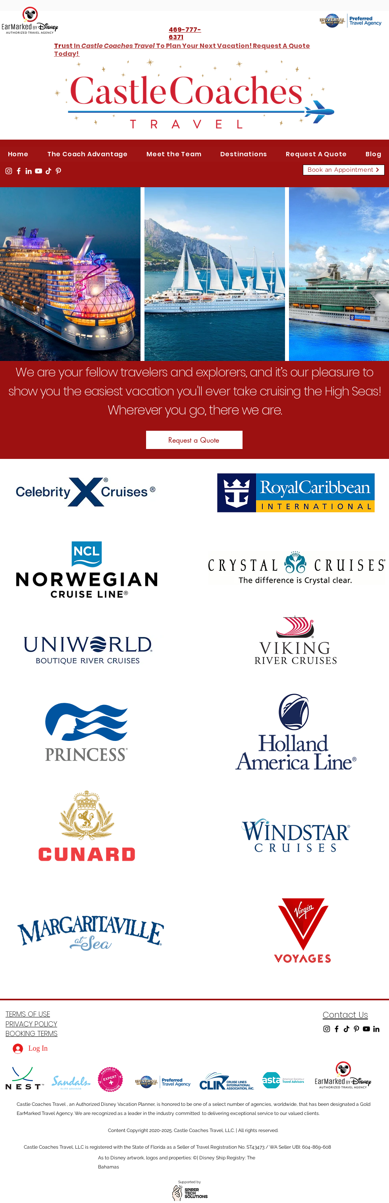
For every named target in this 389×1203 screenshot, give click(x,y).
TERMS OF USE (28, 1014)
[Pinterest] (58, 171)
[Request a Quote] (194, 440)
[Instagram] (8, 171)
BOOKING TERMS (32, 1033)
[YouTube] (38, 171)
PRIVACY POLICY (31, 1024)
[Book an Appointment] (344, 170)
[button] (243, 154)
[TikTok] (48, 171)
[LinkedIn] (28, 171)
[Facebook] (18, 171)
